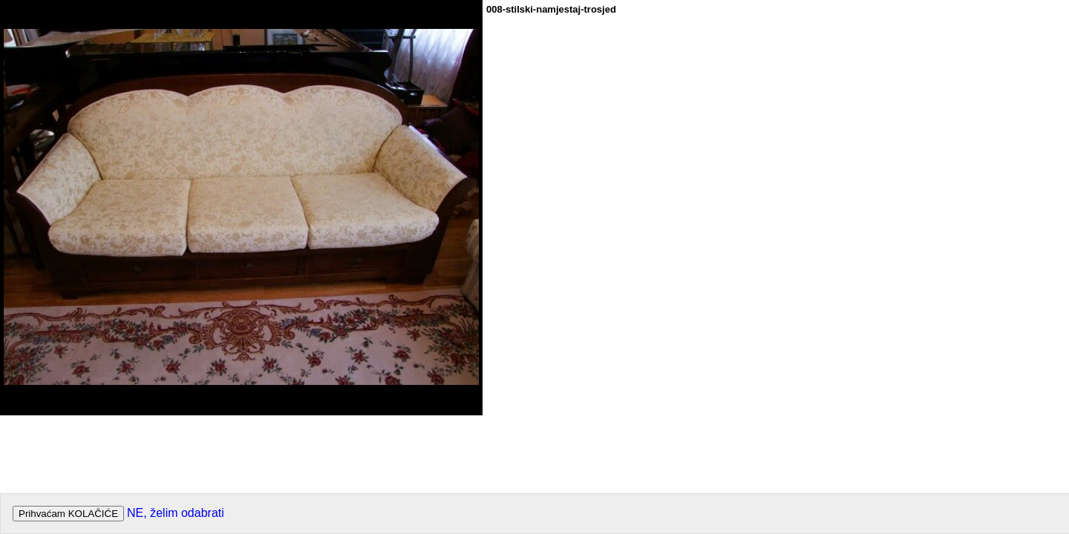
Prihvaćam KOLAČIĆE (68, 513)
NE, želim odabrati (175, 513)
